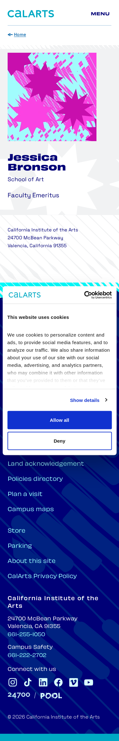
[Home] (31, 13)
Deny (59, 440)
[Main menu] (101, 14)
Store (16, 531)
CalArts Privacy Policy (42, 576)
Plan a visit (25, 494)
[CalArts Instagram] (13, 682)
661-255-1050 (26, 634)
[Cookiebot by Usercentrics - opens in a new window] (85, 295)
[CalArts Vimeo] (74, 682)
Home (20, 35)
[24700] (19, 695)
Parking (20, 546)
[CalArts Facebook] (58, 682)
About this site (32, 561)
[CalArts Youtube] (89, 682)
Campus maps (31, 509)
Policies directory (35, 479)
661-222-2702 (27, 655)
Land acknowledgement (46, 464)
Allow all (59, 420)
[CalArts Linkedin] (43, 682)
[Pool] (51, 695)
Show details (85, 400)
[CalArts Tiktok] (28, 682)
